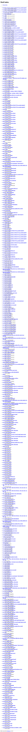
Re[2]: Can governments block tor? (9, 129)
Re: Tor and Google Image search (9, 176)
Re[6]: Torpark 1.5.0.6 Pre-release (9, 119)
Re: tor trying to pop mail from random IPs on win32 (13, 208)
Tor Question (5, 99)
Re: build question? (6, 544)
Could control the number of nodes (9, 707)
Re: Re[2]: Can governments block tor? (10, 212)
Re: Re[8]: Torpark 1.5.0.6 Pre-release (10, 60)
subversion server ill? (7, 721)
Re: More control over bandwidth (9, 276)
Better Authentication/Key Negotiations (10, 699)
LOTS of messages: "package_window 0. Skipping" (12, 91)
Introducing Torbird (6, 159)
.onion (4, 141)
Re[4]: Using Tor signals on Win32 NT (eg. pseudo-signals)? (14, 107)
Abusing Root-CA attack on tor (8, 695)
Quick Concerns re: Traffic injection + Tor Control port (13, 300)
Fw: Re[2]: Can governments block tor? (10, 188)
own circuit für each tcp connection (9, 180)
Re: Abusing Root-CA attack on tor (9, 495)
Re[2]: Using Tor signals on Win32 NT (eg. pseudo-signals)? (14, 105)
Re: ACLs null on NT (7, 248)
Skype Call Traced (6, 396)
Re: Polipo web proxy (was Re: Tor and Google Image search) (14, 434)
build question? (5, 542)
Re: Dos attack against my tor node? (9, 304)
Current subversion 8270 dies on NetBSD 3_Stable (12, 727)
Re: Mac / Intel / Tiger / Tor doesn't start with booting (13, 561)
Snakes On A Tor (6, 446)
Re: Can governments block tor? (9, 250)
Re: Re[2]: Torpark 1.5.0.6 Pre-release (10, 244)
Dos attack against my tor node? (9, 302)
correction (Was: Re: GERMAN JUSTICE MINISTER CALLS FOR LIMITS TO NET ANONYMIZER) (15, 404)
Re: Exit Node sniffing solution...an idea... (10, 87)
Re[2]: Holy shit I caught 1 (8, 147)
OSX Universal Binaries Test (8, 563)
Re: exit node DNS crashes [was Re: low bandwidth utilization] (14, 604)
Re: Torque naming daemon (8, 206)
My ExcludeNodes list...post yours (9, 68)
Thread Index (5, 4)
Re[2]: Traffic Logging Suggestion (9, 137)
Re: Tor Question (6, 554)
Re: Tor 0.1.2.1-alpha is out (8, 81)
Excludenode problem (7, 294)
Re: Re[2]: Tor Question (7, 228)
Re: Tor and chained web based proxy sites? (11, 532)
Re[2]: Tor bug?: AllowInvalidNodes (9, 135)
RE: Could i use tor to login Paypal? (9, 681)
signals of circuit (6, 125)
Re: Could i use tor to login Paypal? (9, 21)
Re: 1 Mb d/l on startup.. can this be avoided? (11, 27)
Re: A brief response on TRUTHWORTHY (11, 266)
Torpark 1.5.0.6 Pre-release (8, 111)
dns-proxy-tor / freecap (7, 665)
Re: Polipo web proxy (7, 274)
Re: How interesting (6, 210)
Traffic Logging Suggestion (8, 198)
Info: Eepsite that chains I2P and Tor (10, 74)
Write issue (5, 109)
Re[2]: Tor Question (6, 101)
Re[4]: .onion (5, 153)
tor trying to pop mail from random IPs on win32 (12, 687)
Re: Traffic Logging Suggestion (8, 64)
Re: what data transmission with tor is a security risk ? (13, 70)
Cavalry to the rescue (7, 196)
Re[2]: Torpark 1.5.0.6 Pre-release (9, 113)
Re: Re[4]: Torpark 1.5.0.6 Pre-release (10, 25)
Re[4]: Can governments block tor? (9, 131)
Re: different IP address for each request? (10, 246)
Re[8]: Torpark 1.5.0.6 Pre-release (9, 121)
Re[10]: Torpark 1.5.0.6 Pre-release (9, 123)
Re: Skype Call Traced (7, 13)
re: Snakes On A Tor (6, 186)
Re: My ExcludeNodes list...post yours (10, 292)
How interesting (6, 218)
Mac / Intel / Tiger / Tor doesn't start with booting (12, 493)
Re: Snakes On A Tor (7, 394)
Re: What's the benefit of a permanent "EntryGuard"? (13, 163)
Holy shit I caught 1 (6, 460)
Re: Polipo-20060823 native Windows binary (11, 679)
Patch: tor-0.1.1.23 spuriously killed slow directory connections (14, 11)
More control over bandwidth (8, 685)
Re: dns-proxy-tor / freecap (8, 260)
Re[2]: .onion (5, 143)
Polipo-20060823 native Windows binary (10, 362)
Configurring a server (7, 220)
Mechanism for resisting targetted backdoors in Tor (12, 669)
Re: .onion (5, 15)
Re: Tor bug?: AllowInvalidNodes (9, 190)
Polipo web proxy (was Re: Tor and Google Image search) (13, 620)
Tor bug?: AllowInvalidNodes (8, 133)
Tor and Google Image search (8, 651)
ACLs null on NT (6, 366)
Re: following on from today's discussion (10, 97)
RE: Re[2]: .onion (6, 224)
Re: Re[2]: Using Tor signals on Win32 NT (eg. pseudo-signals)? (15, 33)
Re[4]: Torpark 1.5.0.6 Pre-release (9, 117)
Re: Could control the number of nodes (10, 62)
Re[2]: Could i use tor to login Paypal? (10, 157)
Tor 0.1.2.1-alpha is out (7, 641)
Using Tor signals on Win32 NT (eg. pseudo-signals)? (12, 29)
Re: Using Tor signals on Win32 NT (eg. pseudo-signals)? (13, 31)
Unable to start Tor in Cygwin (8, 536)
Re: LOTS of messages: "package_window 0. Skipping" (13, 93)
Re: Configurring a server (7, 139)
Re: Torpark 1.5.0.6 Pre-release (8, 41)
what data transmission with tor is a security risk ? (12, 95)
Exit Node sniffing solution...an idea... (10, 72)
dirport (4, 374)
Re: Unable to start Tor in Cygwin (9, 509)
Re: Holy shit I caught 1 (7, 19)
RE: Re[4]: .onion (6, 226)
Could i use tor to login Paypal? (9, 713)
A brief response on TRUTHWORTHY (10, 204)
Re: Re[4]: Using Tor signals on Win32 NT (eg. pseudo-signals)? (15, 7)
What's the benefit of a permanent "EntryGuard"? (12, 161)
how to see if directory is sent (8, 89)
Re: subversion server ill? (7, 505)
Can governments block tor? (8, 127)
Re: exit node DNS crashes (8, 691)
